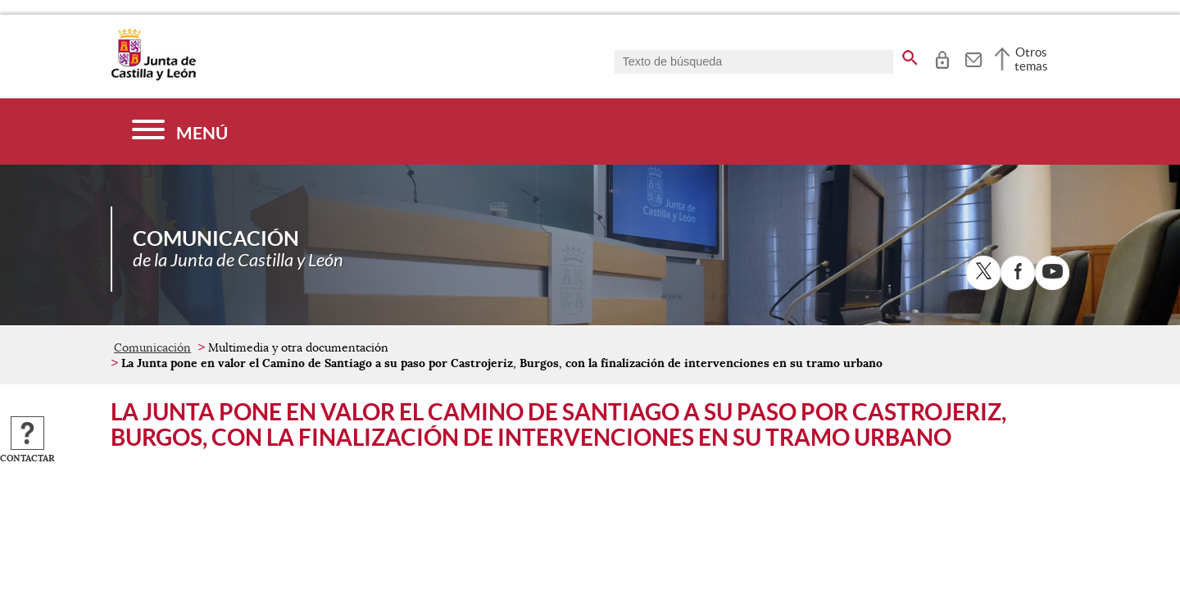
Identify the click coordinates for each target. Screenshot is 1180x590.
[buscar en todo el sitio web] (910, 55)
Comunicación (152, 347)
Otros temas (1031, 59)
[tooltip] (942, 57)
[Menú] (180, 131)
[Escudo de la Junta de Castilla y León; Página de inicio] (153, 77)
